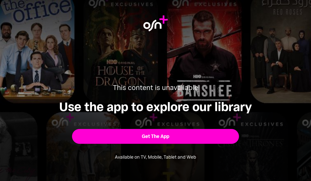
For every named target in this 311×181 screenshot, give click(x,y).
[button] (155, 136)
